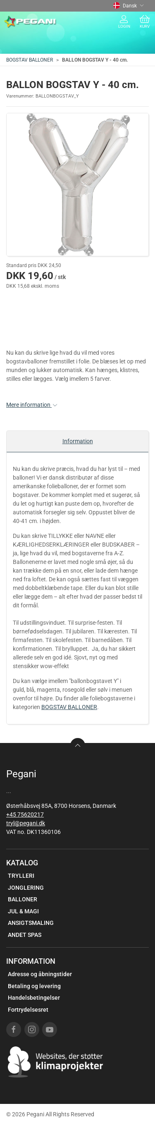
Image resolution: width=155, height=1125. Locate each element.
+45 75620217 (25, 814)
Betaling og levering (34, 986)
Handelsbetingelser (34, 997)
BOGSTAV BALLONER (29, 60)
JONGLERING (26, 887)
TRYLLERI (21, 875)
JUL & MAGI (23, 911)
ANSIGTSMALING (31, 923)
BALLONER (22, 899)
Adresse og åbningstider (40, 974)
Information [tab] (77, 441)
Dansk (128, 6)
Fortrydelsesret (28, 1009)
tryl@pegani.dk (25, 823)
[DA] (30, 22)
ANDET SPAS (24, 935)
